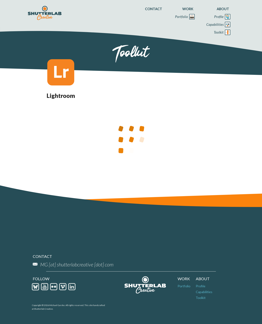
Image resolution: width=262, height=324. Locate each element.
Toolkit (201, 298)
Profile (200, 286)
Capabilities (204, 292)
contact (153, 9)
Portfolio (184, 286)
